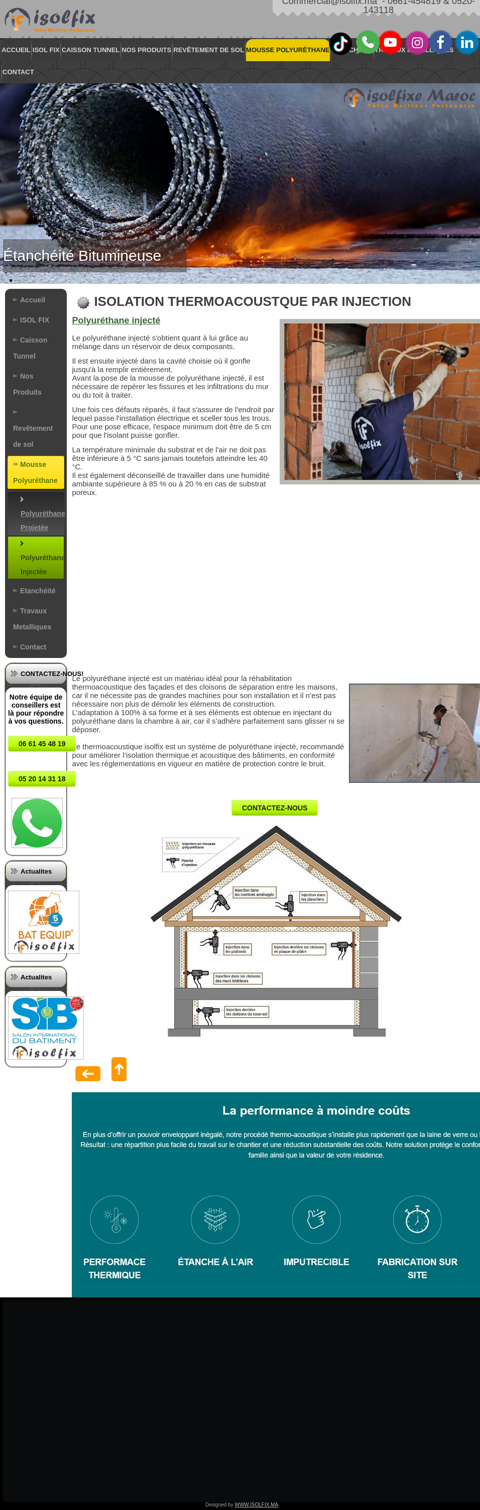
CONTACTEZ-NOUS (274, 808)
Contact (18, 72)
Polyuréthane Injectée (42, 565)
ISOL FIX (46, 50)
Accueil (16, 50)
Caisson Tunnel (91, 50)
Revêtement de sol (208, 50)
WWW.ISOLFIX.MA (256, 1504)
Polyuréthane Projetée (42, 521)
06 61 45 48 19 (42, 744)
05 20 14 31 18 (42, 779)
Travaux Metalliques (32, 619)
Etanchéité (352, 50)
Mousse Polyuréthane (287, 50)
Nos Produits (146, 50)
